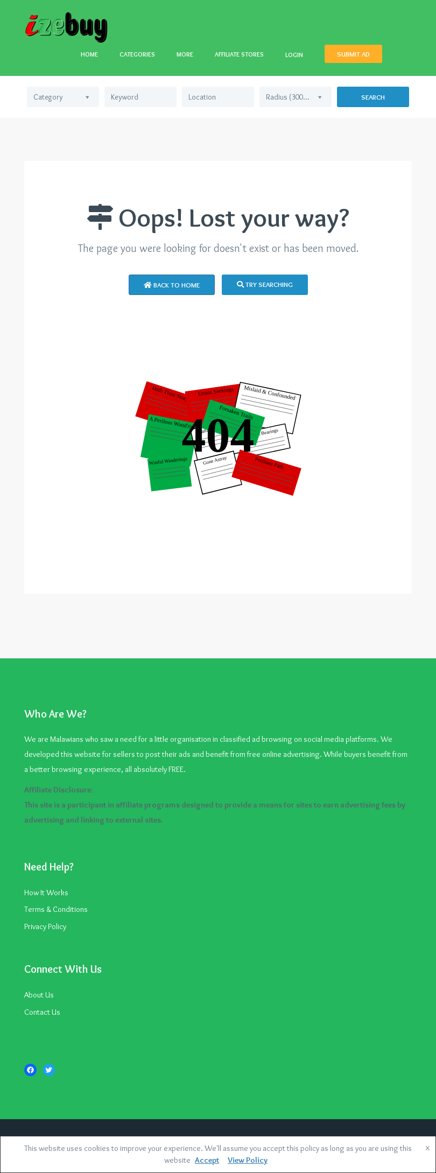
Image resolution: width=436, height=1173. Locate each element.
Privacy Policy (45, 926)
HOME (89, 54)
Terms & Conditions (56, 909)
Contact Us (42, 1012)
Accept (207, 1160)
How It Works (46, 892)
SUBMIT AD (353, 54)
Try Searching (265, 284)
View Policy (248, 1160)
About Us (39, 995)
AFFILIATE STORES (239, 54)
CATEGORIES (137, 54)
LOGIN (294, 55)
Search (373, 97)
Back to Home (172, 284)
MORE (185, 54)
